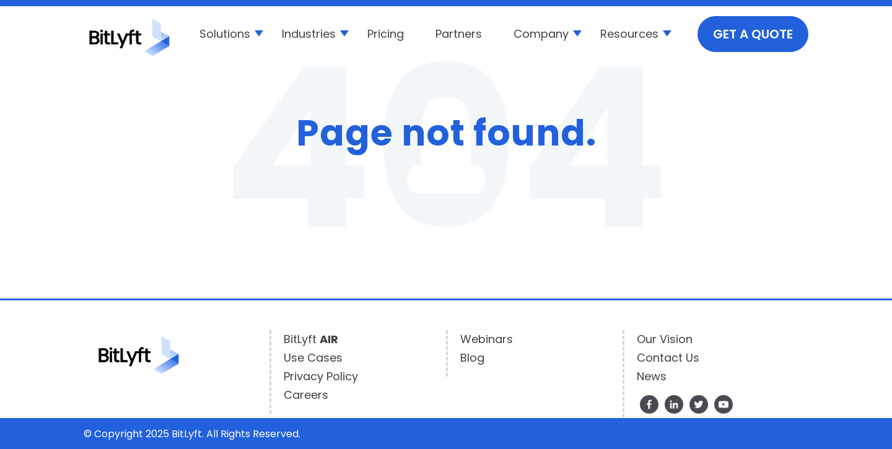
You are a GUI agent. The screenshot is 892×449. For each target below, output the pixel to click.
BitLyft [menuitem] (311, 339)
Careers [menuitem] (306, 395)
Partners (458, 33)
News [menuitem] (652, 376)
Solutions (224, 33)
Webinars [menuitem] (486, 339)
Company (541, 33)
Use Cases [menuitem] (313, 357)
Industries (309, 33)
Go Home (446, 179)
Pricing (385, 33)
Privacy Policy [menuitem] (321, 376)
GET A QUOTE (753, 34)
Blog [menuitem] (472, 357)
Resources (629, 33)
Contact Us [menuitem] (668, 357)
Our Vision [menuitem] (665, 339)
